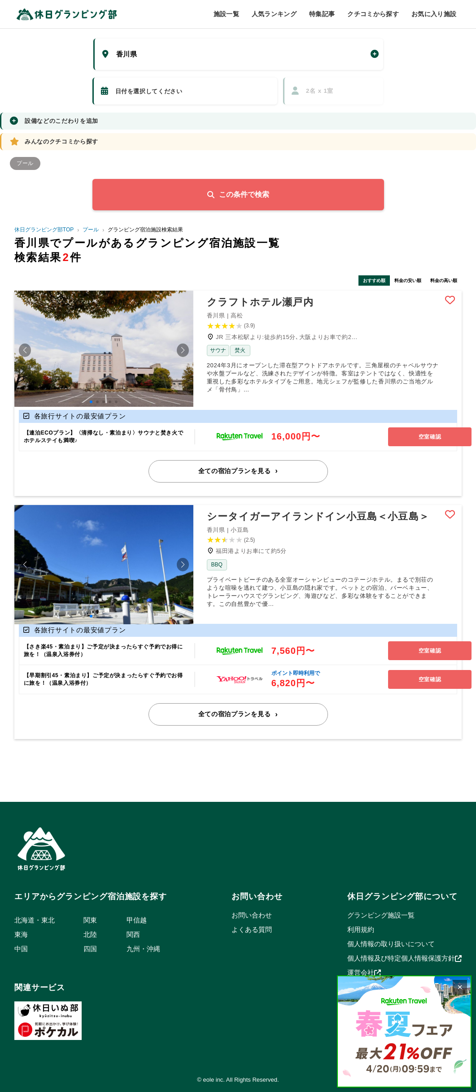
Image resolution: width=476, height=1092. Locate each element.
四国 (90, 947)
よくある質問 (251, 928)
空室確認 (410, 436)
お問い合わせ (251, 914)
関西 (133, 933)
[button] (25, 351)
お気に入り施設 (433, 13)
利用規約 (360, 928)
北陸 (90, 933)
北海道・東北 (34, 918)
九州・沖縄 (143, 947)
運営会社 (364, 971)
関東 (90, 918)
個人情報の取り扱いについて (391, 942)
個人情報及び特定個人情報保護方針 (404, 957)
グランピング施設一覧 (381, 914)
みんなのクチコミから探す (54, 142)
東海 (21, 933)
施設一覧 (226, 13)
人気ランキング (274, 13)
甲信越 (137, 918)
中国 (21, 947)
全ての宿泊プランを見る (234, 470)
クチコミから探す (373, 13)
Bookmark (450, 300)
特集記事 (322, 13)
